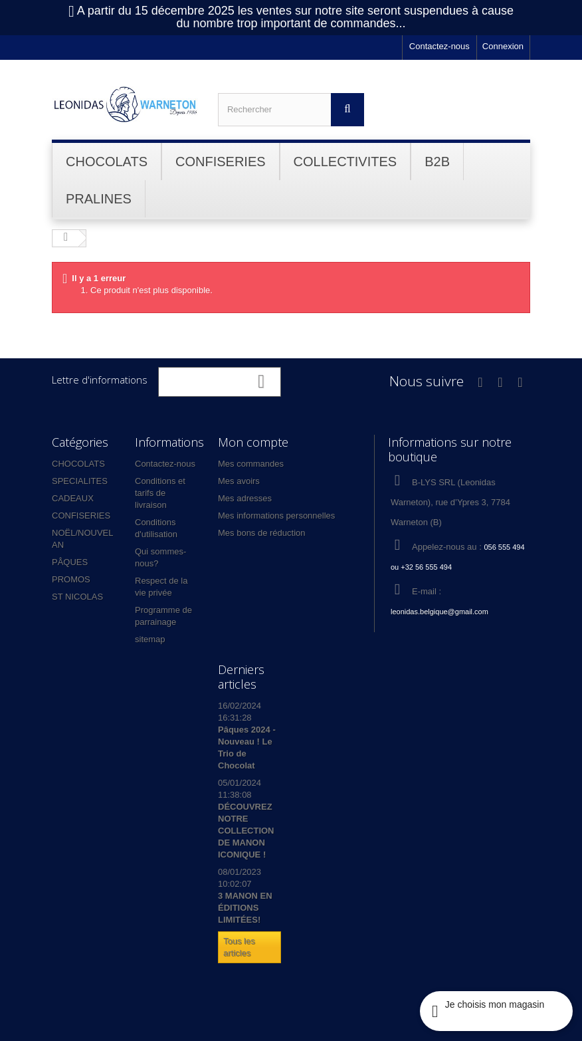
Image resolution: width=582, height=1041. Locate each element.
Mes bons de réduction (262, 533)
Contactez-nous (439, 46)
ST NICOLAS (77, 597)
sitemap (150, 639)
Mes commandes (251, 464)
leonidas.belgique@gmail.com (439, 612)
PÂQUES (70, 562)
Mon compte (253, 442)
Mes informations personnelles (276, 515)
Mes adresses (245, 498)
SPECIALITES (80, 481)
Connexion (503, 46)
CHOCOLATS (78, 464)
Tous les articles (239, 947)
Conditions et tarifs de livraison (160, 493)
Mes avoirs (239, 481)
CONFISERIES (81, 515)
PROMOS (71, 579)
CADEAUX (73, 498)
